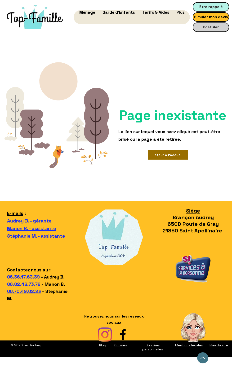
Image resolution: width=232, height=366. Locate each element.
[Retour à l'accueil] (168, 155)
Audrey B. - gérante (29, 221)
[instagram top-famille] (105, 334)
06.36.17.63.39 (23, 277)
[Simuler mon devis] (211, 17)
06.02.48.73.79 (23, 284)
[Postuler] (211, 27)
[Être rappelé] (211, 7)
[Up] (202, 357)
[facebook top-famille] (123, 334)
